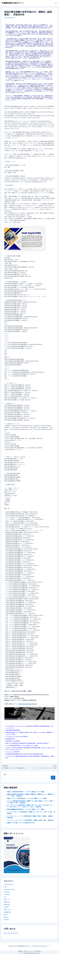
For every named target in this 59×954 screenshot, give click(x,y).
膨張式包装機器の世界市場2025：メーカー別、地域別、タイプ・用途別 (25, 809)
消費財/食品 (7, 904)
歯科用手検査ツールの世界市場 (13, 740)
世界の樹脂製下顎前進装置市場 (13, 730)
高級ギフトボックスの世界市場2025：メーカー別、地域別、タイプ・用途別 (27, 798)
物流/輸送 (6, 907)
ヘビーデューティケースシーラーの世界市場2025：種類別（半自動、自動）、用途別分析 (30, 820)
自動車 (5, 915)
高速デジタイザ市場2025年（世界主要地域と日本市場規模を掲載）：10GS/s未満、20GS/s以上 (27, 743)
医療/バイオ (7, 899)
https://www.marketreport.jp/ (11, 933)
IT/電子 (5, 887)
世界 (5, 897)
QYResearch (7, 892)
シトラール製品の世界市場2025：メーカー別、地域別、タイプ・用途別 (22, 745)
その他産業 (7, 894)
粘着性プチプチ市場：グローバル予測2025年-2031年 (21, 823)
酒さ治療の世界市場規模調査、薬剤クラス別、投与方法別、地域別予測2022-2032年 (24, 754)
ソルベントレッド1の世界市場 (12, 751)
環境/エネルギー (8, 909)
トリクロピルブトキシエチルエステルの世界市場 (17, 736)
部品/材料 (6, 920)
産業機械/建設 (7, 912)
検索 (5, 774)
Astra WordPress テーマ (44, 946)
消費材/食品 (7, 902)
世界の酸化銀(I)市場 (10, 738)
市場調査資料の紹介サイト (13, 3)
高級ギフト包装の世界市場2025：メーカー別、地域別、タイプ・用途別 (25, 792)
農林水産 (6, 917)
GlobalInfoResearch (9, 884)
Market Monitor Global (9, 889)
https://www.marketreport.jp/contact (28, 704)
